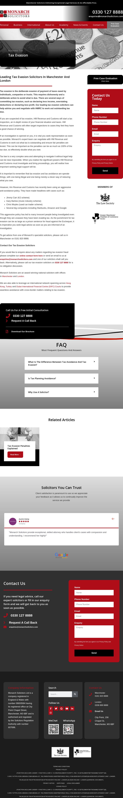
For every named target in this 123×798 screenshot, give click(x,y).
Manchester (7, 276)
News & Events (80, 24)
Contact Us (98, 24)
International (33, 24)
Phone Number (99, 117)
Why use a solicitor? (38, 392)
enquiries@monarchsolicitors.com (106, 16)
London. (21, 276)
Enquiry (96, 141)
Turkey (9, 286)
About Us (49, 24)
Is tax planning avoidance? (42, 379)
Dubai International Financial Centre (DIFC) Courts (40, 286)
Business (18, 24)
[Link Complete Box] (19, 447)
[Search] (75, 695)
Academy (63, 24)
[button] (61, 364)
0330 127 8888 (107, 12)
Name (95, 105)
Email (95, 129)
